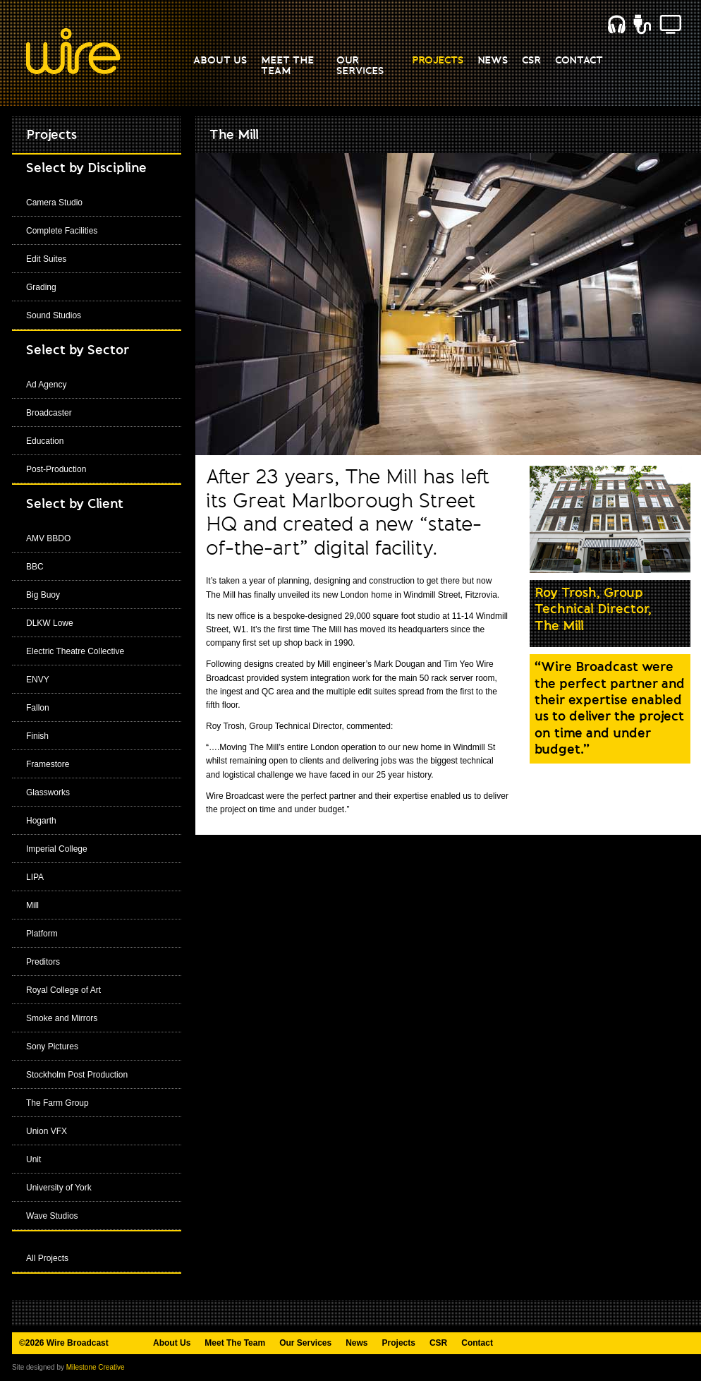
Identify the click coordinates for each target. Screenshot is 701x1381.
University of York (59, 1188)
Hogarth (41, 821)
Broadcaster (49, 413)
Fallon (37, 708)
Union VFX (46, 1131)
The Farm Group (57, 1103)
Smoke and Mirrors (61, 1018)
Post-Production (56, 469)
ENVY (37, 680)
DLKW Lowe (49, 623)
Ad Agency (46, 385)
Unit (33, 1159)
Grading (41, 287)
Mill (32, 905)
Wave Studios (52, 1216)
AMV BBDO (48, 538)
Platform (42, 934)
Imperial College (56, 849)
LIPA (35, 877)
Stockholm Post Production (77, 1075)
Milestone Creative (95, 1367)
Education (44, 441)
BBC (35, 567)
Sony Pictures (52, 1046)
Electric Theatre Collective (75, 651)
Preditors (43, 962)
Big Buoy (43, 595)
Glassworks (48, 792)
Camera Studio (54, 202)
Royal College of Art (63, 990)
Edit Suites (46, 259)
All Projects (47, 1258)
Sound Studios (53, 315)
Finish (37, 736)
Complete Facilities (61, 231)
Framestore (47, 764)
